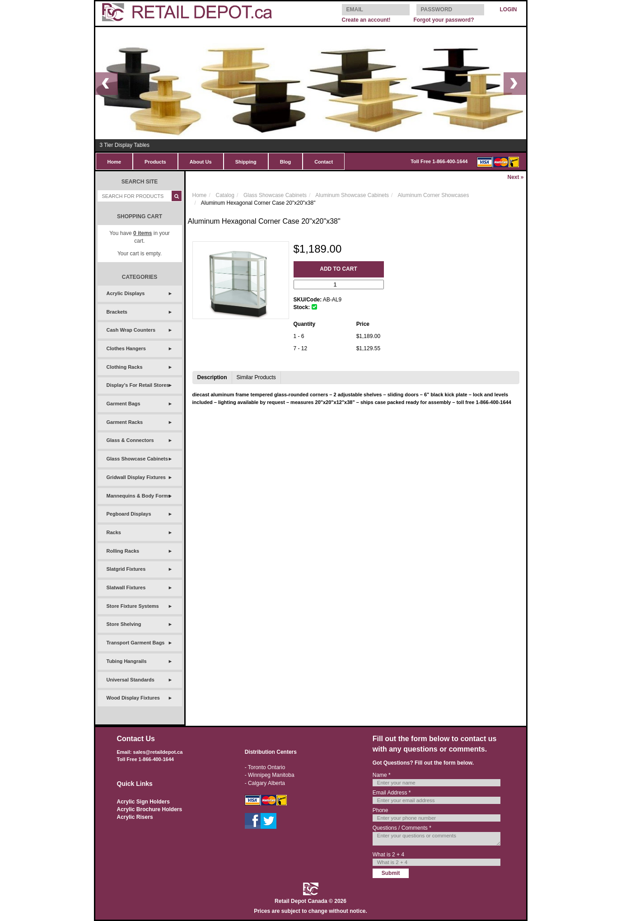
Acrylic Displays (126, 293)
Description (212, 377)
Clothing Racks (125, 367)
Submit (391, 873)
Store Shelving (124, 624)
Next (515, 177)
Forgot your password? (443, 20)
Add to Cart (338, 269)
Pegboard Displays (129, 514)
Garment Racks (125, 422)
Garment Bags (123, 403)
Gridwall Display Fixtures (136, 477)
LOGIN (508, 9)
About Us (201, 161)
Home (114, 161)
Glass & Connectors (130, 440)
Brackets (117, 312)
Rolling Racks (123, 551)
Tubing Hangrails (127, 661)
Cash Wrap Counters (131, 330)
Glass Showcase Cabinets (137, 458)
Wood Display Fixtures (133, 697)
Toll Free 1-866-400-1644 (439, 161)
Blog (285, 161)
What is (388, 854)
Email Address (392, 792)
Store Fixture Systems (133, 606)
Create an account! (366, 20)
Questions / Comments (402, 828)
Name (382, 775)
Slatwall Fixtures (126, 587)
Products (155, 161)
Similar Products (256, 377)
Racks (114, 532)
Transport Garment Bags (136, 642)
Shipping (246, 161)
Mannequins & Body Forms (139, 495)
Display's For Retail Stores (138, 385)
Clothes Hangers (126, 348)
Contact (323, 161)
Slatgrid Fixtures (126, 569)
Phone (380, 810)
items (142, 233)
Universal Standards (130, 679)
